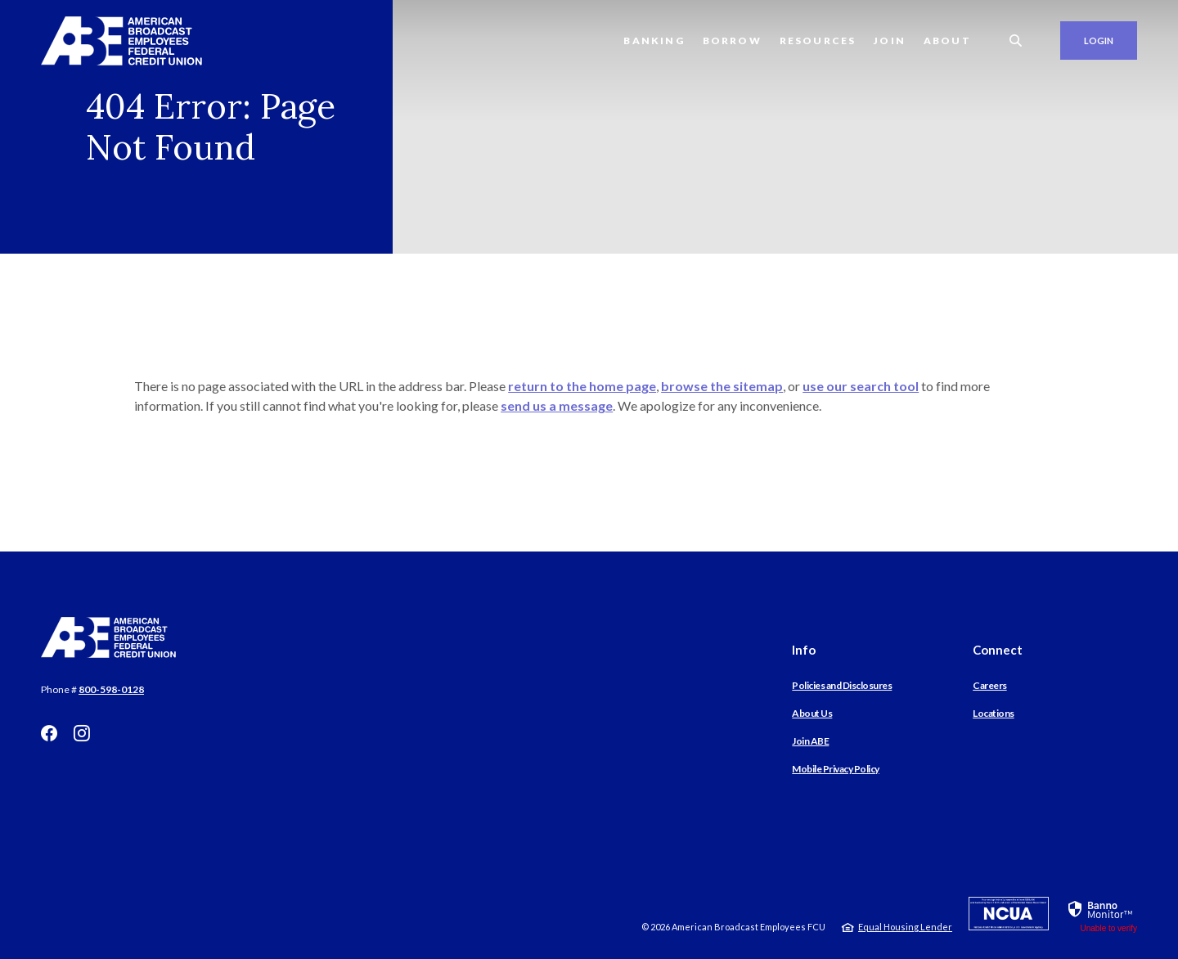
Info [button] (804, 649)
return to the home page (582, 386)
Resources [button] (818, 40)
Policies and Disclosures (842, 685)
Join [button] (890, 40)
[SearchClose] (1016, 40)
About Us (812, 713)
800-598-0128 (111, 689)
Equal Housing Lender (905, 926)
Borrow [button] (732, 40)
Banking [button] (653, 40)
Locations (993, 713)
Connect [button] (998, 649)
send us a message (557, 405)
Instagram (82, 733)
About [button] (947, 40)
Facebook (49, 733)
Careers (990, 685)
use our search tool (861, 386)
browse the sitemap (722, 386)
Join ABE (810, 741)
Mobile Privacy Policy (835, 769)
